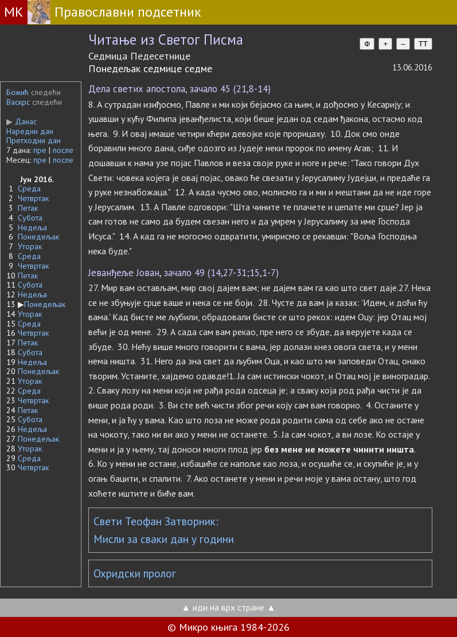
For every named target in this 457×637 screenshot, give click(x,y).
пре (39, 150)
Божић (17, 92)
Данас (21, 121)
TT (423, 44)
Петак (28, 208)
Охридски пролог (134, 573)
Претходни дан (33, 140)
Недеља (32, 227)
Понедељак (38, 236)
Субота (30, 218)
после (63, 150)
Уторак (30, 246)
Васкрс (18, 102)
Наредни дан (29, 131)
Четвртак (33, 198)
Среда (29, 188)
